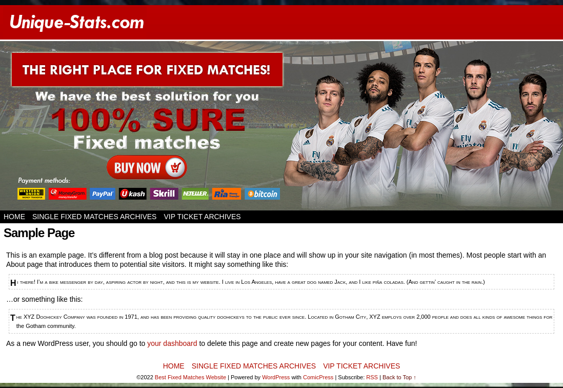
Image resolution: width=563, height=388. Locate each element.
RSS (372, 377)
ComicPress (318, 377)
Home (14, 216)
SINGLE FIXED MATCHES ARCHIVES (94, 216)
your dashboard (172, 343)
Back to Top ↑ (399, 377)
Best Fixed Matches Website (190, 377)
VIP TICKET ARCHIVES (202, 216)
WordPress (276, 377)
